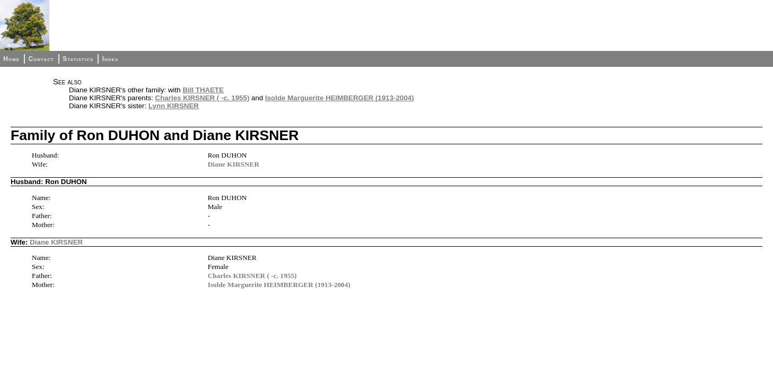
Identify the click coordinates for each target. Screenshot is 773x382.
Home (11, 59)
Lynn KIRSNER (173, 106)
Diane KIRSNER (233, 164)
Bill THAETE (203, 90)
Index (110, 59)
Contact (41, 59)
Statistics (78, 59)
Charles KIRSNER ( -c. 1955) (202, 98)
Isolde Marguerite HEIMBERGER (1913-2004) (339, 98)
